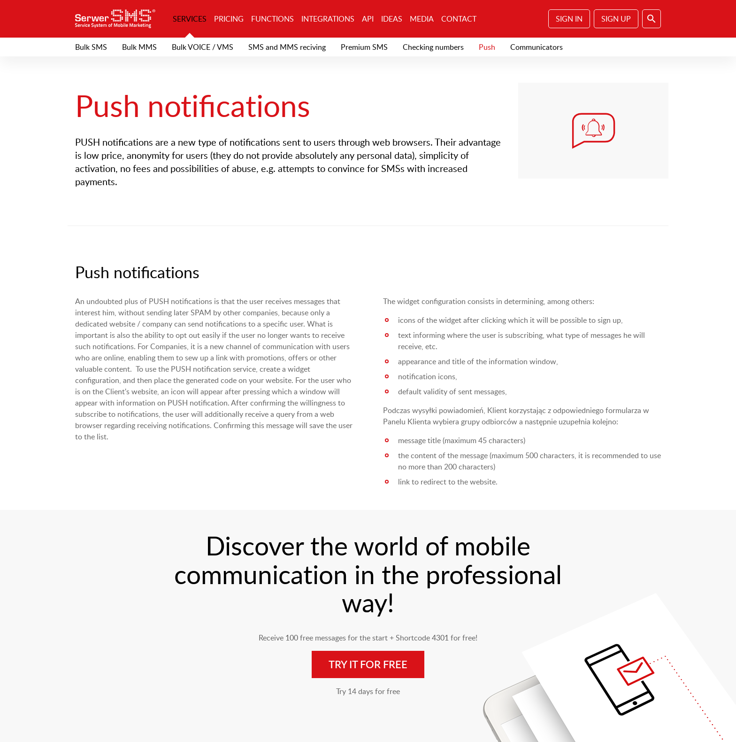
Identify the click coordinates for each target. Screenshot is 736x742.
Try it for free (368, 664)
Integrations (327, 19)
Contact (458, 19)
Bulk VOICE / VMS (202, 47)
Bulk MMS (139, 47)
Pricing (229, 19)
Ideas (391, 19)
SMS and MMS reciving (287, 47)
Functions (272, 19)
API (368, 19)
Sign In (569, 19)
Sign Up (616, 19)
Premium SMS (364, 47)
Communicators (536, 47)
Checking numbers (433, 47)
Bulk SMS (91, 47)
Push (487, 47)
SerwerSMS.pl (118, 19)
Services (190, 19)
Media (422, 19)
